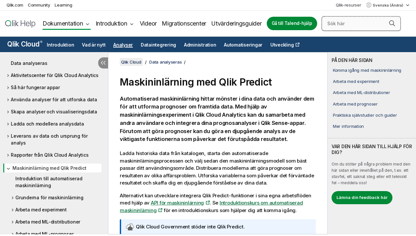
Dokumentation (63, 23)
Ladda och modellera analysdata (47, 124)
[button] (392, 23)
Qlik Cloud (25, 44)
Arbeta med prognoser (355, 104)
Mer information (348, 126)
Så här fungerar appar (35, 87)
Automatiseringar (243, 45)
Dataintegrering (158, 45)
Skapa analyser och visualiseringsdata (54, 111)
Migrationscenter (184, 23)
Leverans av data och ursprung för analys (49, 139)
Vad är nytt (93, 45)
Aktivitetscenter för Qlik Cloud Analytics (55, 75)
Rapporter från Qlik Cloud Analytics (49, 155)
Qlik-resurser (348, 5)
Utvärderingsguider (236, 23)
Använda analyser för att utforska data (54, 99)
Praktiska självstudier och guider (365, 115)
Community (39, 5)
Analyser (123, 45)
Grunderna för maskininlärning (49, 197)
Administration (200, 45)
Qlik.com (15, 5)
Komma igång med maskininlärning (367, 70)
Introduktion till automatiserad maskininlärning (48, 182)
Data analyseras (29, 63)
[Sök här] (361, 23)
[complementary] (372, 143)
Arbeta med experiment (41, 209)
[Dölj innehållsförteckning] (103, 63)
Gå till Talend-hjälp (292, 23)
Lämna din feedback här (362, 197)
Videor (148, 23)
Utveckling (282, 45)
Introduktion (111, 23)
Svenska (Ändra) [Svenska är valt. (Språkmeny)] (388, 5)
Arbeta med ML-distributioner (47, 222)
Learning (63, 5)
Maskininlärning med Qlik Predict (49, 168)
